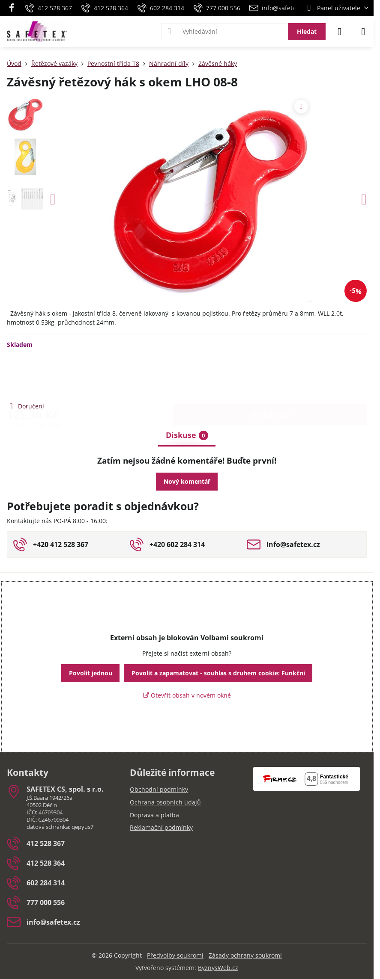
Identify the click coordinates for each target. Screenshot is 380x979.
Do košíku (270, 375)
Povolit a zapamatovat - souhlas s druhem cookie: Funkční (218, 673)
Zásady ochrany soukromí (245, 955)
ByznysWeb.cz (218, 968)
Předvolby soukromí (175, 955)
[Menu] (363, 31)
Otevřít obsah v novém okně (187, 695)
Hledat (307, 31)
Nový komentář (187, 481)
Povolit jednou (90, 673)
